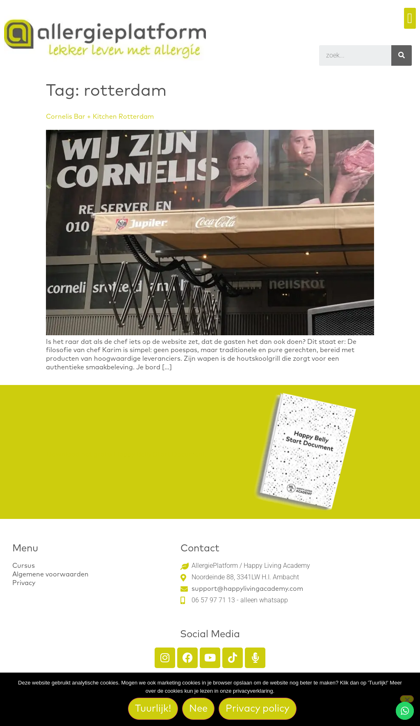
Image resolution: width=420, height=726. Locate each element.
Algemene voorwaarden (50, 574)
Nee (198, 709)
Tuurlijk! (153, 709)
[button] (410, 18)
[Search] (401, 55)
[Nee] (407, 699)
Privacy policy (258, 709)
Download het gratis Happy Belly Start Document (125, 454)
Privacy (23, 583)
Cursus (23, 565)
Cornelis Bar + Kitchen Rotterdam (100, 116)
